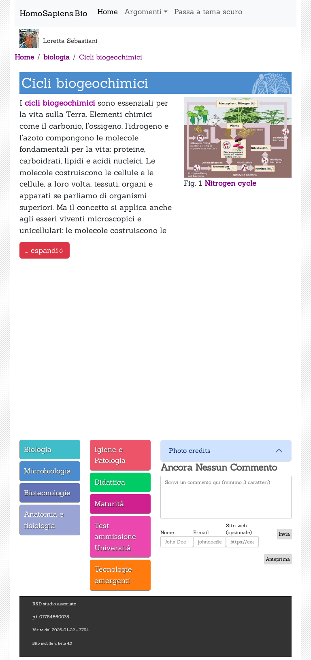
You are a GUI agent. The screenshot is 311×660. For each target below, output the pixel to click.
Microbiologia (47, 470)
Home (107, 11)
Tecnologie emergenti (113, 575)
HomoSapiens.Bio (53, 13)
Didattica (109, 482)
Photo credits (190, 450)
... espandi (44, 250)
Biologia (37, 449)
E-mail (201, 532)
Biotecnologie (47, 492)
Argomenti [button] (143, 11)
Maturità (109, 503)
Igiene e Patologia (110, 455)
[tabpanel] (155, 347)
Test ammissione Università (115, 536)
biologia (56, 57)
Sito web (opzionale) (239, 525)
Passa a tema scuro (208, 11)
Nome (167, 532)
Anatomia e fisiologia (44, 519)
